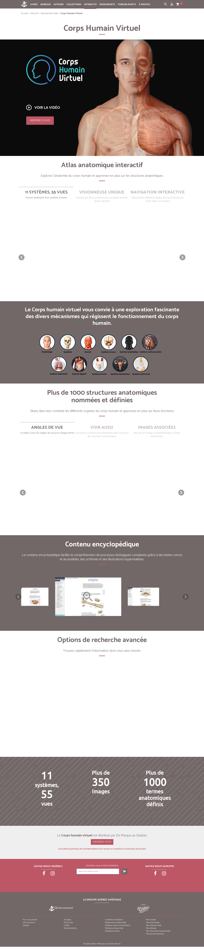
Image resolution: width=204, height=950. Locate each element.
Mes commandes (152, 925)
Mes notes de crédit (153, 928)
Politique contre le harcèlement (117, 928)
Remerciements (70, 931)
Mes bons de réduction (155, 937)
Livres (34, 4)
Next (186, 598)
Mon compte (151, 923)
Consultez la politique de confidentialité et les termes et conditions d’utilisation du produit (102, 852)
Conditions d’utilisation (114, 923)
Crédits (66, 928)
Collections (73, 4)
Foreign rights (127, 4)
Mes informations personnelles (158, 934)
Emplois (26, 928)
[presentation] (102, 884)
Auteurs (59, 4)
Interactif (90, 4)
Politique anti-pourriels (114, 931)
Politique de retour (112, 934)
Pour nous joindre (30, 923)
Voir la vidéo (43, 107)
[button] (182, 257)
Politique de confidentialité (115, 925)
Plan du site (68, 925)
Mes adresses (151, 931)
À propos (144, 4)
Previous (18, 598)
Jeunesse (46, 4)
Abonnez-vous (40, 120)
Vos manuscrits (29, 925)
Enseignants (107, 4)
